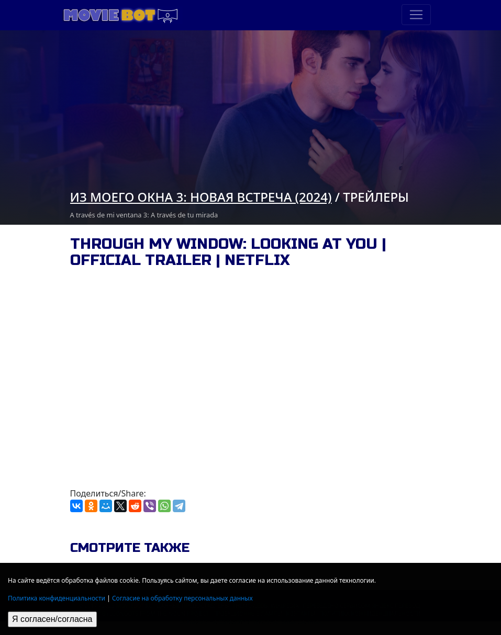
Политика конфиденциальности (56, 598)
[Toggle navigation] (416, 14)
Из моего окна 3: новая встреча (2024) (201, 196)
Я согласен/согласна (52, 619)
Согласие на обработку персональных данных (182, 598)
